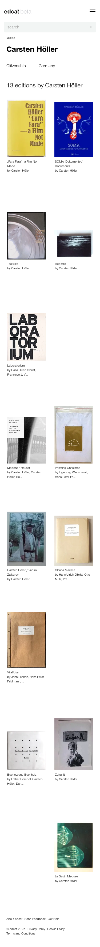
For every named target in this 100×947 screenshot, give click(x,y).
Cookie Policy (56, 929)
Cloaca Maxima (65, 570)
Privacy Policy (36, 929)
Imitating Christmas (67, 468)
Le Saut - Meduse (66, 876)
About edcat (14, 919)
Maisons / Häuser (18, 468)
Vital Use (12, 672)
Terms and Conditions (20, 934)
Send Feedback (35, 919)
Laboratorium (16, 366)
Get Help (53, 919)
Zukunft (60, 775)
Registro (60, 264)
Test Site (12, 264)
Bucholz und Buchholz (21, 775)
